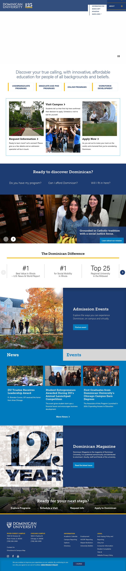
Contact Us (11, 549)
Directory (67, 548)
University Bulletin (86, 548)
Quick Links (98, 3)
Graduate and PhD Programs (49, 87)
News (13, 356)
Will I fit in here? (101, 183)
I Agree (79, 564)
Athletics (84, 3)
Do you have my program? (25, 183)
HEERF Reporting (86, 542)
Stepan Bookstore (86, 545)
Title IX (99, 554)
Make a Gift (71, 3)
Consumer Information (105, 548)
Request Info (77, 510)
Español (113, 3)
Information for (53, 3)
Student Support (88, 7)
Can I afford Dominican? (63, 183)
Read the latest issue (83, 467)
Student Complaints (104, 551)
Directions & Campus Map (16, 552)
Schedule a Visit (49, 510)
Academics (50, 7)
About (120, 7)
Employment (84, 539)
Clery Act (100, 545)
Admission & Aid (68, 7)
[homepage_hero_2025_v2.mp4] (63, 31)
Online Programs (77, 87)
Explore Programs (20, 510)
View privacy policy (49, 565)
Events (75, 356)
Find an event (80, 327)
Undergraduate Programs (21, 87)
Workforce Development (105, 87)
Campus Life (106, 7)
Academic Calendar (70, 539)
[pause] (118, 56)
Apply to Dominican (105, 510)
